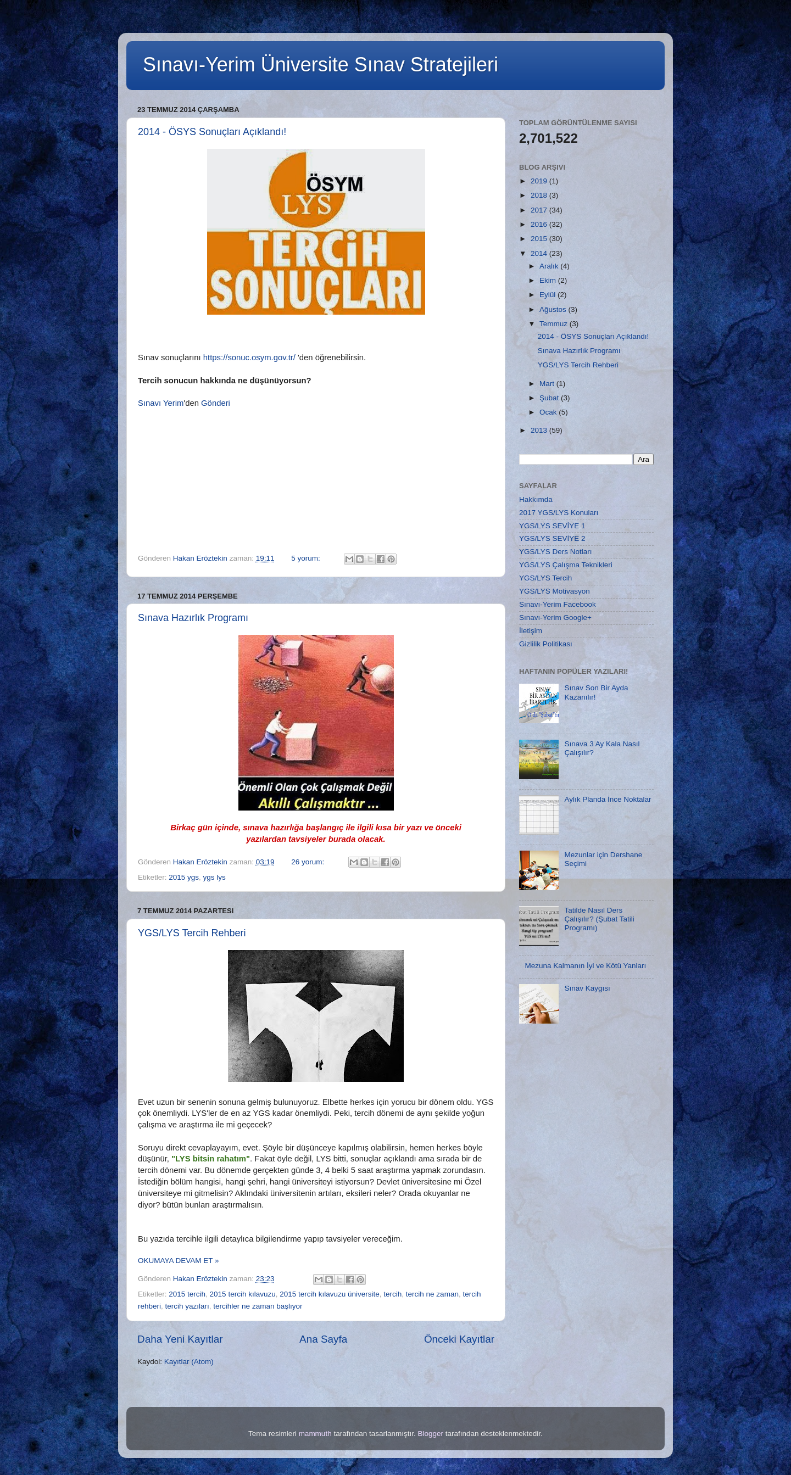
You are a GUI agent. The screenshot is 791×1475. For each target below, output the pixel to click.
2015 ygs (184, 877)
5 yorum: (306, 558)
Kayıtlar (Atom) (189, 1361)
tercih (392, 1294)
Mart (547, 383)
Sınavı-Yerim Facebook (557, 604)
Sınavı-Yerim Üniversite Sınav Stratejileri (320, 64)
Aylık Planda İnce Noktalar (607, 799)
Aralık (549, 266)
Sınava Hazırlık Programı (193, 617)
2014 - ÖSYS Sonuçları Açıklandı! (212, 131)
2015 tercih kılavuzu (243, 1294)
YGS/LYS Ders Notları (555, 551)
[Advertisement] (586, 1231)
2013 (540, 430)
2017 (540, 210)
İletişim (530, 631)
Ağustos (554, 309)
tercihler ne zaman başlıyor (257, 1306)
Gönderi (215, 403)
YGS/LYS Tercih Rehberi (192, 933)
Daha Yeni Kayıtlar (179, 1339)
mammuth (315, 1433)
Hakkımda (536, 499)
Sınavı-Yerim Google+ (555, 617)
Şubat (550, 398)
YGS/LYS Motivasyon (554, 591)
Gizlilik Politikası (545, 644)
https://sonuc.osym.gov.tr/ (249, 357)
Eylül (548, 294)
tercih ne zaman (432, 1294)
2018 (540, 195)
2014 (540, 253)
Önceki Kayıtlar (459, 1339)
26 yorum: (308, 862)
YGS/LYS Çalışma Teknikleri (565, 565)
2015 (540, 238)
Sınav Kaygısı (587, 988)
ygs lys (214, 877)
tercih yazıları (187, 1306)
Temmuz (554, 324)
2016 (540, 224)
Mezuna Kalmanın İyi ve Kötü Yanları (585, 966)
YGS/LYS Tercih (545, 578)
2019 (540, 181)
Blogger (430, 1433)
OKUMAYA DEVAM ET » (178, 1260)
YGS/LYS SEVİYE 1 (552, 526)
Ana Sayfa (323, 1339)
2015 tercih (187, 1294)
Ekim (548, 280)
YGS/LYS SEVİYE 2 (552, 538)
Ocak (549, 412)
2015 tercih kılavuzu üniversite (330, 1294)
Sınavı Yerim (160, 403)
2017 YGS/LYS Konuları (558, 513)
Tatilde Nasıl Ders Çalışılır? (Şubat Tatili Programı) (599, 919)
